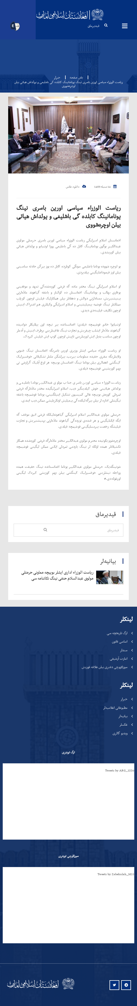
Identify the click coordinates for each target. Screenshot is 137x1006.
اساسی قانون (119, 641)
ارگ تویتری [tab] (68, 752)
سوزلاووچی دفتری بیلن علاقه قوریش (104, 667)
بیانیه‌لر (122, 716)
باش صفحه (74, 77)
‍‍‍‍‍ (56, 575)
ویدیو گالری (119, 733)
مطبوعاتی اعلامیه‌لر (115, 707)
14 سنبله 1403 (105, 186)
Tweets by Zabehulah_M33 (116, 874)
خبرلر (57, 77)
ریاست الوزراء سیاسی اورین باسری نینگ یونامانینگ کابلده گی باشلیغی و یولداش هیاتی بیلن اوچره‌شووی (68, 216)
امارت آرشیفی (118, 658)
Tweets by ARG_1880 (119, 770)
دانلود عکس (76, 186)
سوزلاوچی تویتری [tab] (68, 856)
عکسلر (123, 724)
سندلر (123, 650)
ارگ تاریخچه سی (117, 633)
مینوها (124, 25)
